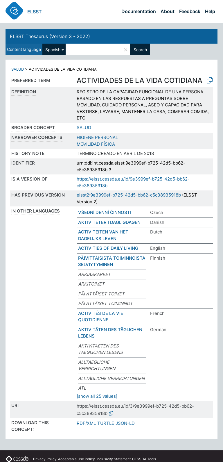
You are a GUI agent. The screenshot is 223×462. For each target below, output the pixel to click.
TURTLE (105, 423)
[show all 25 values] (97, 396)
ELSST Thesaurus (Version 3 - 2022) (50, 36)
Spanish (52, 49)
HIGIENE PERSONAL (97, 137)
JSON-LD (125, 423)
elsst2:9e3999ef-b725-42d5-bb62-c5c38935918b (129, 195)
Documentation (138, 11)
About (168, 11)
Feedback (189, 11)
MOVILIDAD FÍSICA (96, 144)
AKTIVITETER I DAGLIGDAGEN (109, 222)
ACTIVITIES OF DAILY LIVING (108, 248)
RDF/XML (86, 423)
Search (140, 49)
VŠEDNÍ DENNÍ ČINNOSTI (104, 212)
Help (210, 11)
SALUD (17, 69)
